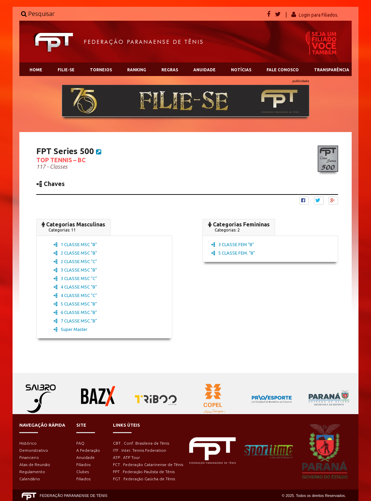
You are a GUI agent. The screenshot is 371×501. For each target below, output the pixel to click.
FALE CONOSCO (283, 70)
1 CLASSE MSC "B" (75, 244)
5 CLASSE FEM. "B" (233, 252)
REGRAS (169, 70)
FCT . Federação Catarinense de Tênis (148, 464)
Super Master (70, 329)
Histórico (28, 443)
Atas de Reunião (34, 464)
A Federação (88, 450)
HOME (36, 70)
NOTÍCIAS (241, 70)
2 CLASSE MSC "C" (75, 261)
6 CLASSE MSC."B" (75, 312)
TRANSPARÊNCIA (331, 70)
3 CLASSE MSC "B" (75, 269)
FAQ (80, 443)
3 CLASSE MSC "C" (75, 278)
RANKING (136, 70)
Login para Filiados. (318, 15)
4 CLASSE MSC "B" (75, 286)
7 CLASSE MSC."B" (75, 320)
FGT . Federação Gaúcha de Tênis (144, 479)
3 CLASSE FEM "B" (232, 244)
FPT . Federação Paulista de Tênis (144, 471)
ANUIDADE (204, 70)
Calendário (29, 479)
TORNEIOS (101, 70)
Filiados (83, 464)
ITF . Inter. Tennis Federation (139, 450)
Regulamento (32, 471)
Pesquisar (38, 13)
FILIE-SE (66, 70)
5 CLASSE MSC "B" (75, 303)
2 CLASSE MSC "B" (75, 252)
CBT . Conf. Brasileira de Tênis (141, 443)
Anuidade (85, 457)
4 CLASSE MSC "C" (75, 295)
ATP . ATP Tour (126, 457)
